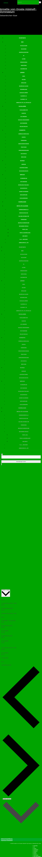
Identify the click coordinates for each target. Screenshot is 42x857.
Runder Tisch (5, 612)
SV (23, 55)
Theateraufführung (6, 601)
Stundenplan (23, 178)
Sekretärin (24, 65)
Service (22, 174)
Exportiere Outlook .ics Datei (8, 835)
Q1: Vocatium (5, 639)
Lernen (22, 72)
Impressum (4, 840)
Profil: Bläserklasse (25, 232)
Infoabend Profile (23, 226)
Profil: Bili (25, 229)
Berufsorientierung (23, 143)
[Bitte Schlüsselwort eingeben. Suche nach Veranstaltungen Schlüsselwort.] (21, 457)
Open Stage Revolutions (8, 607)
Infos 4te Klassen (22, 206)
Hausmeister (23, 68)
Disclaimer (10, 840)
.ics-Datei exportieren (7, 834)
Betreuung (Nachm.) (23, 185)
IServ (23, 76)
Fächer (24, 79)
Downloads (22, 202)
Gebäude (24, 164)
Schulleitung (23, 45)
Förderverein (23, 62)
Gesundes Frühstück (7, 634)
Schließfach (23, 188)
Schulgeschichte (23, 171)
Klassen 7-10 (23, 99)
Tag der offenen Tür (23, 216)
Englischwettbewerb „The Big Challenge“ (13, 651)
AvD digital (24, 153)
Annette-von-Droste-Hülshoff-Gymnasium (18, 10)
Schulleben (22, 106)
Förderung (24, 140)
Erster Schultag (23, 212)
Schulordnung (24, 198)
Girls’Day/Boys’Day (6, 656)
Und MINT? (25, 236)
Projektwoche (24, 126)
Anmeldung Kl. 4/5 (23, 242)
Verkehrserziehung (24, 150)
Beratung (23, 157)
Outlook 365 (4, 830)
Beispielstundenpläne (23, 222)
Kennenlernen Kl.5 (23, 209)
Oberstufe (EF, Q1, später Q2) (23, 102)
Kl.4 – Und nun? (24, 239)
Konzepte (22, 130)
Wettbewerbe (23, 123)
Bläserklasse (23, 89)
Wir (22, 42)
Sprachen (23, 82)
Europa (24, 137)
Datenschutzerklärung (6, 839)
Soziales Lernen (24, 92)
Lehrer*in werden (23, 191)
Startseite (22, 38)
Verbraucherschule (23, 133)
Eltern (23, 58)
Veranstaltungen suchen (21, 461)
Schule (22, 160)
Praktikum (23, 147)
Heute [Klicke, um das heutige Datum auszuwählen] (3, 731)
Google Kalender (5, 827)
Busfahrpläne (23, 194)
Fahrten (24, 113)
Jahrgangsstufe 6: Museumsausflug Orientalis (14, 629)
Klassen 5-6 (24, 96)
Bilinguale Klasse (23, 86)
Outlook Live (4, 832)
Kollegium (23, 49)
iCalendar (4, 829)
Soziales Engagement (23, 119)
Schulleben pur (24, 110)
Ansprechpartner (23, 52)
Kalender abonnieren (7, 798)
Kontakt (6, 2)
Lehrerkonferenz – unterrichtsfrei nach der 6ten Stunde (17, 624)
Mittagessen (23, 181)
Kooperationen (24, 167)
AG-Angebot (23, 116)
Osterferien (4, 619)
